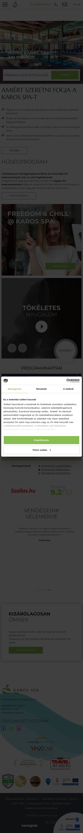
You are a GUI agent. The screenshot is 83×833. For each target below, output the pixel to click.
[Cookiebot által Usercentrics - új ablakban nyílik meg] (66, 381)
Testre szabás (42, 450)
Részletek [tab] (41, 389)
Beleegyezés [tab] (14, 389)
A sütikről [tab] (68, 389)
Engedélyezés (41, 440)
